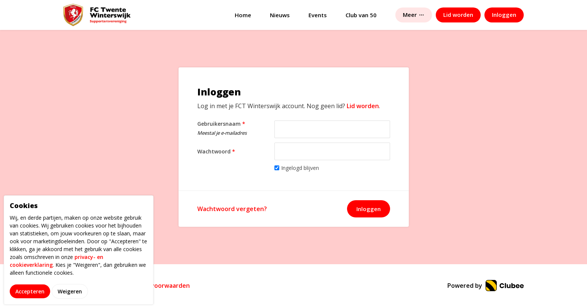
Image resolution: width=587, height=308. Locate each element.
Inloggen (368, 209)
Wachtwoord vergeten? (232, 209)
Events (317, 15)
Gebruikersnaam (234, 129)
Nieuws (280, 15)
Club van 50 (361, 15)
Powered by (485, 285)
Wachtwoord (216, 151)
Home (243, 15)
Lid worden (363, 106)
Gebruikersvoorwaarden (154, 285)
